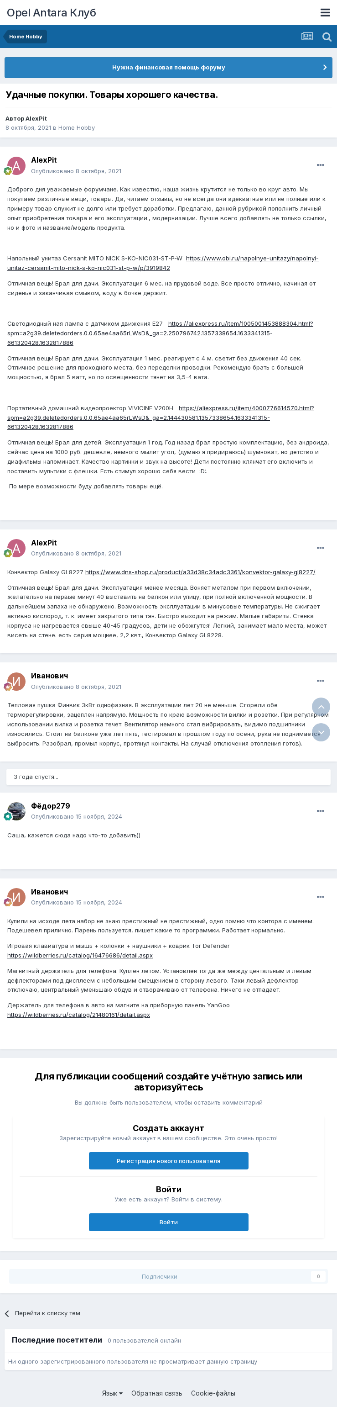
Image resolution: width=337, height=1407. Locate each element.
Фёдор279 (50, 805)
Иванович (49, 675)
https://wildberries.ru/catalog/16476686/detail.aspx (80, 955)
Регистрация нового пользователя (168, 1160)
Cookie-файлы (213, 1393)
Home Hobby (76, 127)
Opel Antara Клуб (51, 12)
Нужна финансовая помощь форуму (168, 67)
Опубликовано (76, 171)
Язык (112, 1393)
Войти (169, 1222)
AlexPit (36, 118)
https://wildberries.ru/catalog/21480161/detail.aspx (78, 1014)
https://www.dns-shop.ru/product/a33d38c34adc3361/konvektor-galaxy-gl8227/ (200, 572)
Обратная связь (156, 1393)
